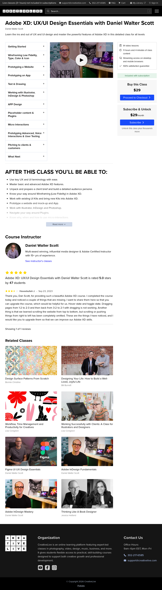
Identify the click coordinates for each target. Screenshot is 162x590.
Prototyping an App (19, 75)
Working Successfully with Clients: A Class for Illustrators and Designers (87, 425)
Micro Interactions (18, 124)
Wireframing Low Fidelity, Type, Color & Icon (22, 56)
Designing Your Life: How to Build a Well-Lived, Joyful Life (84, 380)
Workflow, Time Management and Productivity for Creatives (24, 425)
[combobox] (98, 11)
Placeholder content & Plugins (21, 114)
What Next (14, 156)
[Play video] (81, 60)
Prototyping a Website (21, 66)
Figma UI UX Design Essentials (22, 469)
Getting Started (17, 46)
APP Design (15, 104)
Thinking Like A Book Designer (79, 511)
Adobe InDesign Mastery (19, 511)
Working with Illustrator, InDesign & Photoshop (21, 94)
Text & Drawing (17, 84)
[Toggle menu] (156, 11)
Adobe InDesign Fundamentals (78, 469)
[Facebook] (47, 567)
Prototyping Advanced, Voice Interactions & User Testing (25, 134)
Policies (81, 585)
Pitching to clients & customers (19, 146)
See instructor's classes (38, 261)
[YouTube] (40, 567)
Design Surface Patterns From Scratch (27, 378)
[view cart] (122, 3)
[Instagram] (54, 567)
